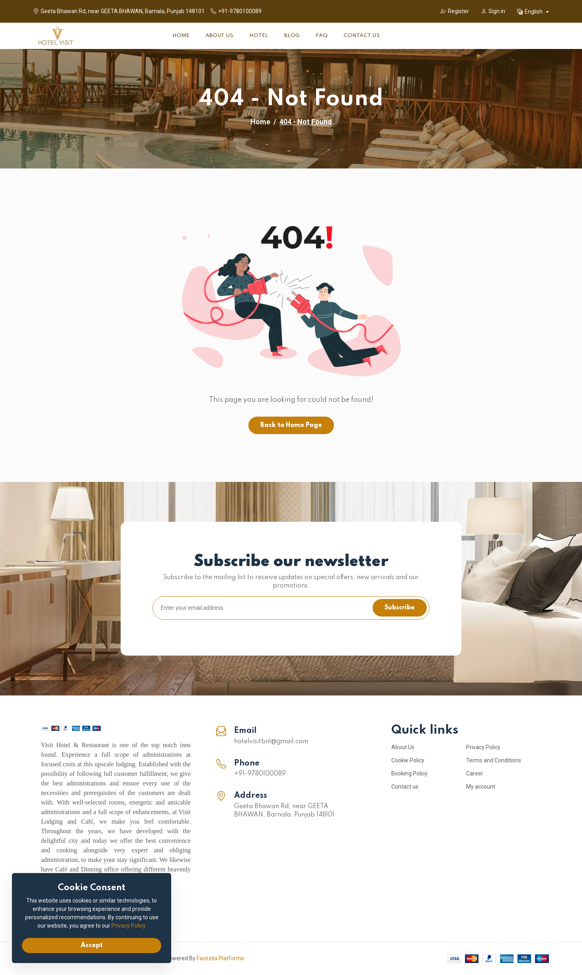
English (530, 11)
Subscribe (400, 608)
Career (474, 773)
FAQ (322, 35)
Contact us (404, 786)
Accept (92, 945)
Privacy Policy (483, 747)
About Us (219, 35)
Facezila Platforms (220, 958)
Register (454, 11)
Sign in (493, 11)
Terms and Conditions (493, 760)
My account (480, 786)
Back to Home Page (291, 425)
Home (180, 35)
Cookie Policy (407, 760)
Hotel (258, 35)
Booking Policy (409, 773)
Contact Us (362, 35)
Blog (292, 35)
